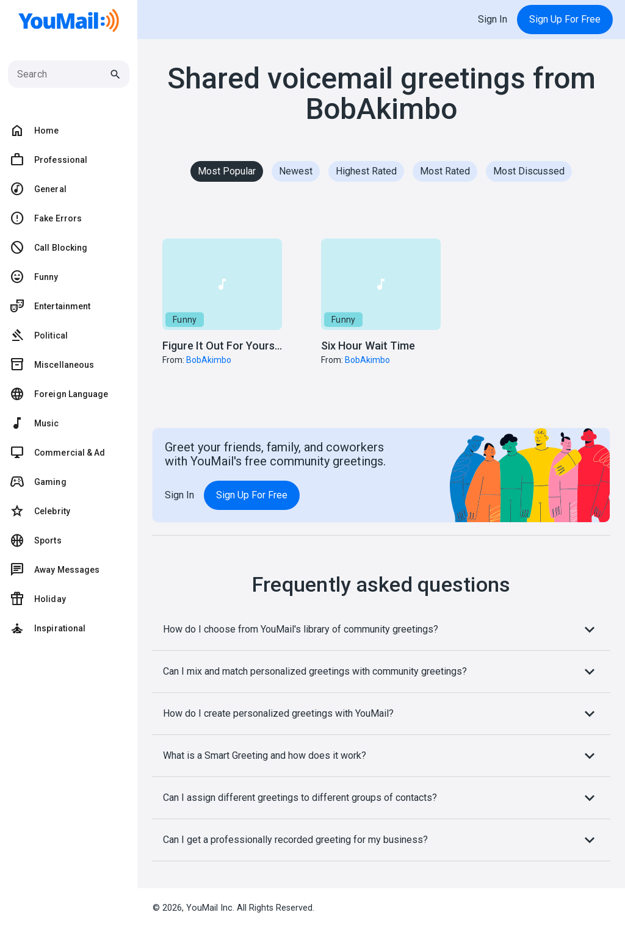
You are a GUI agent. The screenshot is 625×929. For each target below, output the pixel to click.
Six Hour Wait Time (368, 345)
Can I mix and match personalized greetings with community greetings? (381, 671)
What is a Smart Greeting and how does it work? (381, 756)
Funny (185, 320)
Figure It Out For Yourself (224, 345)
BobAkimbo (208, 360)
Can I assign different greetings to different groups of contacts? (381, 798)
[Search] (62, 74)
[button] (222, 318)
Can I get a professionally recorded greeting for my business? (381, 840)
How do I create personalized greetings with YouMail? (381, 713)
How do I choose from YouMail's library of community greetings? (381, 629)
